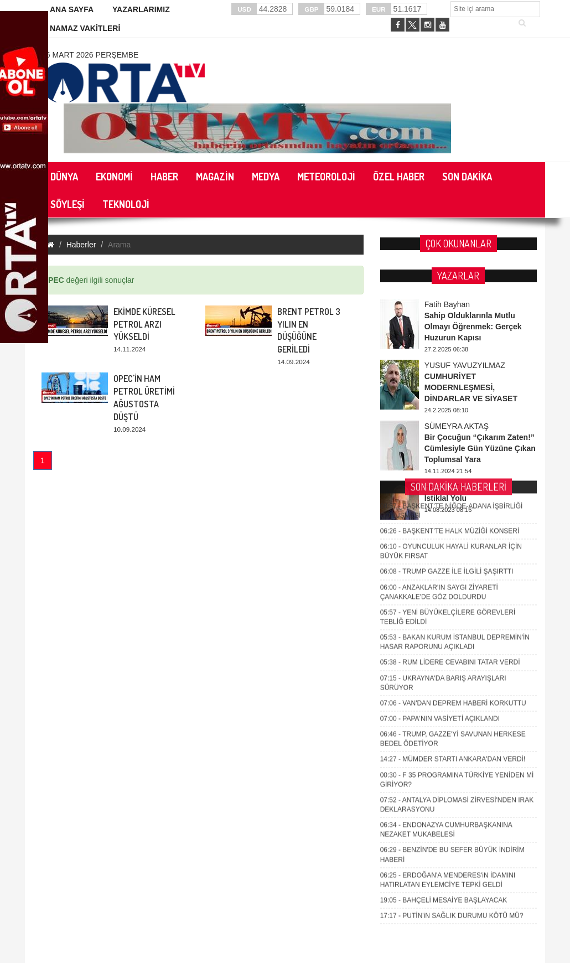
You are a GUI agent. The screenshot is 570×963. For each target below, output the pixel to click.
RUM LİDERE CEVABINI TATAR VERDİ (450, 472)
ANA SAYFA (72, 9)
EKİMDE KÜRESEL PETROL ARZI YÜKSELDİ (144, 324)
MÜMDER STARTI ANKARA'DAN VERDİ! (453, 569)
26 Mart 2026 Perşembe (90, 54)
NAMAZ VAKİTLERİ (85, 28)
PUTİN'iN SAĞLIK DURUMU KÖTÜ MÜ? (452, 725)
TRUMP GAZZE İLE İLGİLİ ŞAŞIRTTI (447, 381)
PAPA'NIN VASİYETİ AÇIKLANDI (440, 528)
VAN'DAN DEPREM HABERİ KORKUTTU (453, 512)
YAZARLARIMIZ (141, 9)
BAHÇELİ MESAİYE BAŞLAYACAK (443, 709)
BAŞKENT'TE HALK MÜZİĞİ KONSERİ (450, 340)
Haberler (81, 244)
